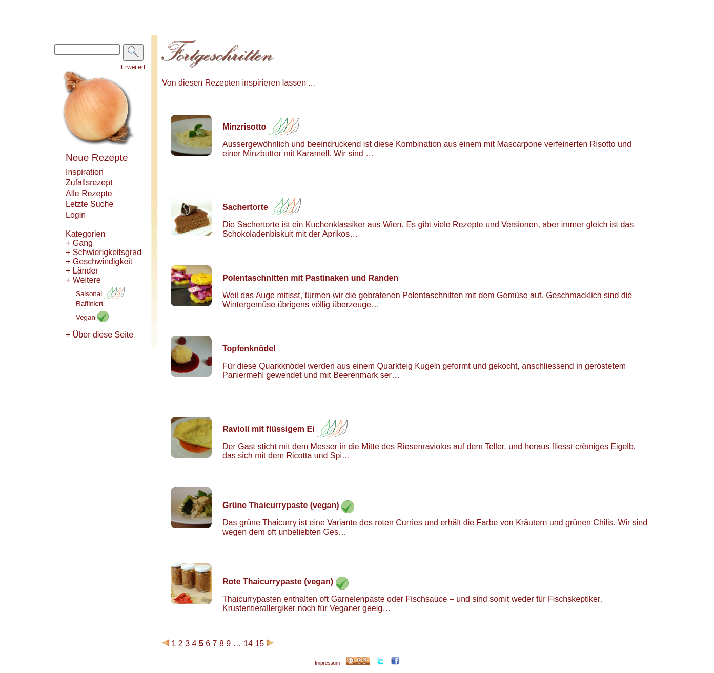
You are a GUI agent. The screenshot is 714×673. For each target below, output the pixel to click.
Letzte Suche (89, 204)
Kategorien (85, 233)
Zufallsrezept (89, 182)
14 (248, 643)
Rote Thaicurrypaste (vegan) (277, 581)
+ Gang (79, 243)
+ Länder (82, 270)
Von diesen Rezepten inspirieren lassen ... (238, 82)
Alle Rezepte (89, 193)
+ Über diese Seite (99, 334)
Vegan (92, 317)
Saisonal (100, 294)
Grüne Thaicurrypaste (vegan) (280, 505)
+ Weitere (83, 280)
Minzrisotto (244, 126)
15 (259, 643)
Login (76, 215)
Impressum (327, 663)
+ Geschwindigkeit (99, 261)
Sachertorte (245, 207)
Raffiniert (89, 303)
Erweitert (133, 67)
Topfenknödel (249, 348)
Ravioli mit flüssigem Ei (268, 429)
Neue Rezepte (97, 157)
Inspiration (85, 171)
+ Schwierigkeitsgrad (103, 252)
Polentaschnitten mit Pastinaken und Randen (310, 278)
